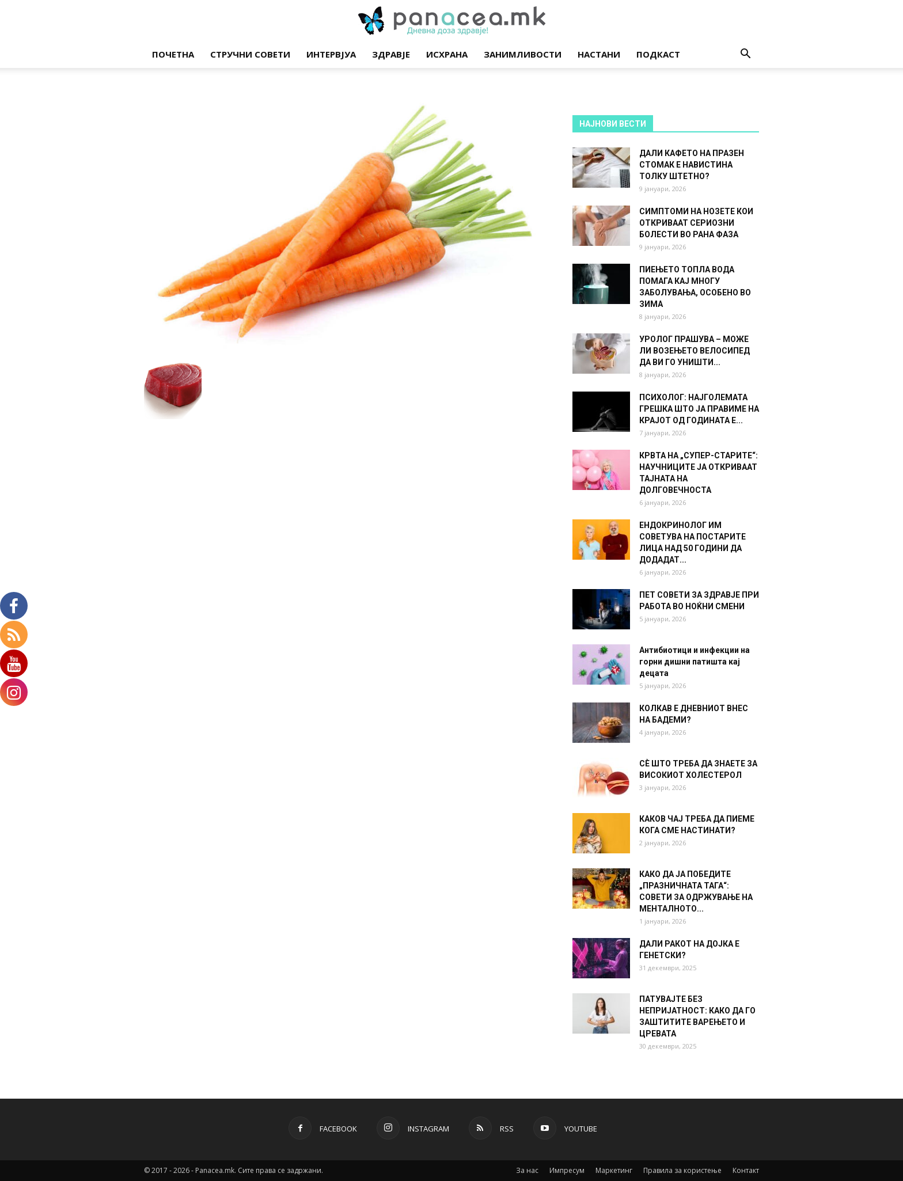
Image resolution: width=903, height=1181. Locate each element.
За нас (527, 1170)
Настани (599, 54)
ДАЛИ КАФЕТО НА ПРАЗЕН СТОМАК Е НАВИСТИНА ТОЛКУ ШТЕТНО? (691, 165)
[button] (745, 55)
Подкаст (658, 54)
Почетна (173, 54)
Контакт (746, 1170)
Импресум (567, 1170)
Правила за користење (682, 1170)
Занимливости (522, 54)
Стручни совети (250, 54)
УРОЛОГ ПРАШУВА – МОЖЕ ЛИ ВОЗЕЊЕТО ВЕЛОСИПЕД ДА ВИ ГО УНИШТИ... (694, 351)
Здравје (391, 54)
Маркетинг (613, 1170)
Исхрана (447, 54)
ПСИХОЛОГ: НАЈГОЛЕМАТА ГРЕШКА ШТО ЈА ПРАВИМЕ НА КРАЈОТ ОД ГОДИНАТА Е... (699, 409)
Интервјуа (331, 54)
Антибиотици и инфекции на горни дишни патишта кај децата (694, 661)
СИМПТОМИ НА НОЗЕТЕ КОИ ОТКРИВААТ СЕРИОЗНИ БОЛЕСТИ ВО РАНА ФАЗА (696, 223)
